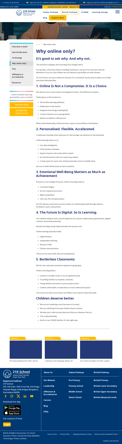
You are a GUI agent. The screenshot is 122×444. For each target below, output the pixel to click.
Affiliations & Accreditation (18, 75)
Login (7, 424)
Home (38, 44)
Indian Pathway (50, 12)
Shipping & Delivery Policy (82, 434)
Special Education (19, 52)
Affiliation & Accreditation (50, 393)
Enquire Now (58, 18)
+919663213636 (116, 7)
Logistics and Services (111, 441)
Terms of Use (52, 434)
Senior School (75, 397)
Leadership (49, 386)
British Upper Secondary (105, 391)
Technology (17, 58)
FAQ (14, 69)
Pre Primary (74, 380)
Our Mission (49, 380)
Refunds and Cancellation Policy (106, 434)
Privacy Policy (65, 434)
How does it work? (20, 46)
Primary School (76, 386)
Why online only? (19, 63)
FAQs (46, 411)
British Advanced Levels (105, 397)
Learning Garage (100, 12)
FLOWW (85, 12)
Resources (16, 82)
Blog (45, 18)
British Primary (101, 380)
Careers (47, 400)
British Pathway (70, 12)
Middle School (75, 391)
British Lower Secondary (105, 386)
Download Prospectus (21, 112)
